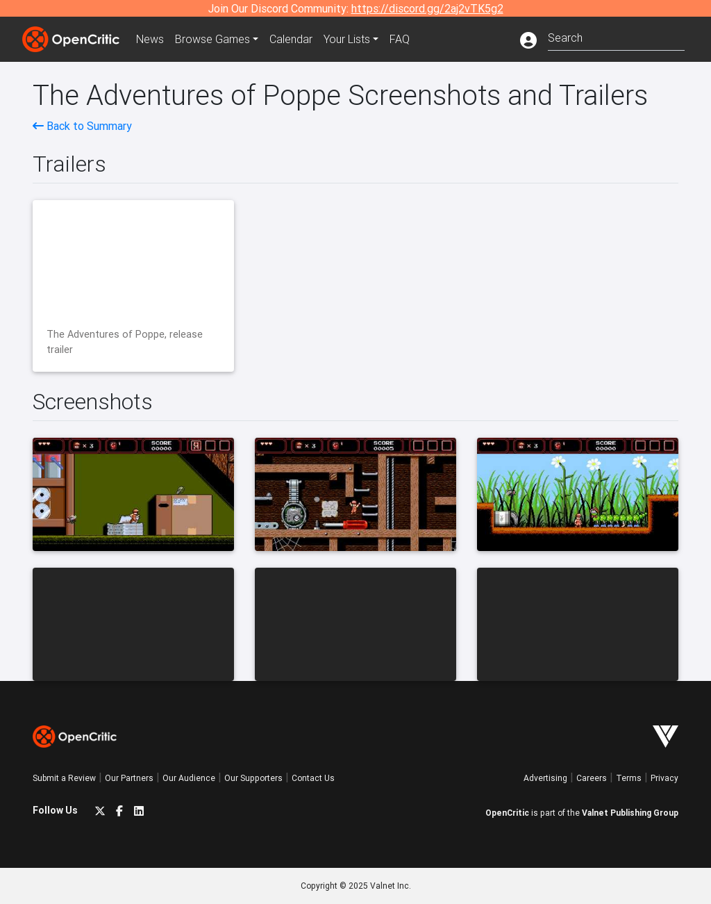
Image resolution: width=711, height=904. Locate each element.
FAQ (400, 39)
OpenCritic (507, 812)
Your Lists (347, 39)
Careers (591, 778)
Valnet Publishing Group (630, 812)
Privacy (664, 778)
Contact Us (313, 778)
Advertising (545, 778)
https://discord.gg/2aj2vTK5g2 (427, 8)
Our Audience (188, 778)
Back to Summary (82, 126)
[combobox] (616, 36)
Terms (629, 778)
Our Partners (129, 778)
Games (212, 39)
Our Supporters (253, 778)
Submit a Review (64, 778)
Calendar (290, 39)
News (150, 39)
